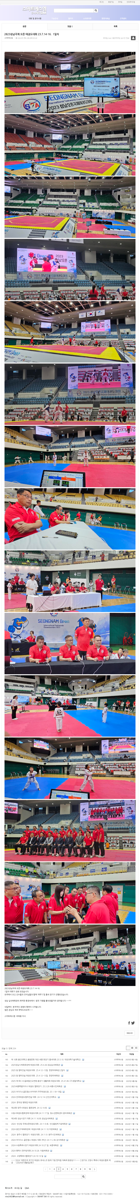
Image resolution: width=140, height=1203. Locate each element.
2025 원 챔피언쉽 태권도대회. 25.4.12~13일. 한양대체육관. (35, 1075)
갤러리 (70, 18)
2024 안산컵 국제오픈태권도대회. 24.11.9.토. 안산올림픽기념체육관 (39, 1124)
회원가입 (111, 2)
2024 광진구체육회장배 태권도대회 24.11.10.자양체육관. (35, 1129)
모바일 (120, 2)
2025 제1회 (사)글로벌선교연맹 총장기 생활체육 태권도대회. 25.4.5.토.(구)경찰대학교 (46, 1081)
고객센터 (123, 18)
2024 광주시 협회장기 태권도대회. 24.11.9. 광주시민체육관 (36, 1134)
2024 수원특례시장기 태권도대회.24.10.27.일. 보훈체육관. (35, 1145)
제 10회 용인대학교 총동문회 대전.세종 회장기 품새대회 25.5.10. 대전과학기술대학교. (46, 1059)
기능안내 (54, 18)
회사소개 (8, 1188)
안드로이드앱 (131, 2)
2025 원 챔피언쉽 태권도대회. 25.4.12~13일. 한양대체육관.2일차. (38, 1070)
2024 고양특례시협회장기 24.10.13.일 (27, 1156)
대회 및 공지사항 (35, 18)
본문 (24, 26)
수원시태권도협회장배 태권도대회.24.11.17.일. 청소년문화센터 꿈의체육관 (41, 1113)
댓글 (70, 26)
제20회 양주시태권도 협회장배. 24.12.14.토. (29, 1108)
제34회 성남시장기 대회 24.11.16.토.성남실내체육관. (33, 1118)
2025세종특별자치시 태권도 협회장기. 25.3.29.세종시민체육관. (37, 1086)
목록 (115, 26)
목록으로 (130, 1033)
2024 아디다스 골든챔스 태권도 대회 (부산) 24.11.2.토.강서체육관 (38, 1140)
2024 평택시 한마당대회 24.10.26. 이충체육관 (30, 1151)
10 (90, 1169)
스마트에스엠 (9, 38)
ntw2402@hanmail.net (14, 1196)
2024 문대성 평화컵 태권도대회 (24, 1102)
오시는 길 (18, 1188)
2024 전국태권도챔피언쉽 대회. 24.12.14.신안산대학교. (34, 1097)
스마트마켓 (87, 18)
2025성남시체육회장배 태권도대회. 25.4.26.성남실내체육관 (35, 1065)
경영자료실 (105, 18)
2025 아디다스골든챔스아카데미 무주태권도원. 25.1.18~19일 (36, 1092)
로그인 (102, 2)
